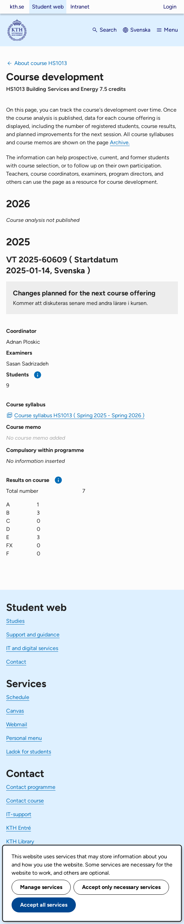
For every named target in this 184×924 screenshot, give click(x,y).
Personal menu (24, 738)
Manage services (41, 887)
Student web (48, 6)
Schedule (17, 697)
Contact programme (30, 787)
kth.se (17, 6)
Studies (15, 621)
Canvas (15, 711)
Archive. (120, 142)
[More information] (37, 374)
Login (170, 6)
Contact (16, 662)
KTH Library (20, 841)
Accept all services (43, 905)
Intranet (79, 6)
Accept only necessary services (121, 887)
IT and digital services (32, 648)
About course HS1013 (40, 63)
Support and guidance (33, 634)
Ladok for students (28, 751)
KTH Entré (18, 828)
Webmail (16, 724)
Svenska (140, 30)
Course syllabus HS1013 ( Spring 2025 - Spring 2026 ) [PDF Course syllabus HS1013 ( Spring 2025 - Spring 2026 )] (79, 415)
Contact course (25, 800)
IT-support (18, 814)
